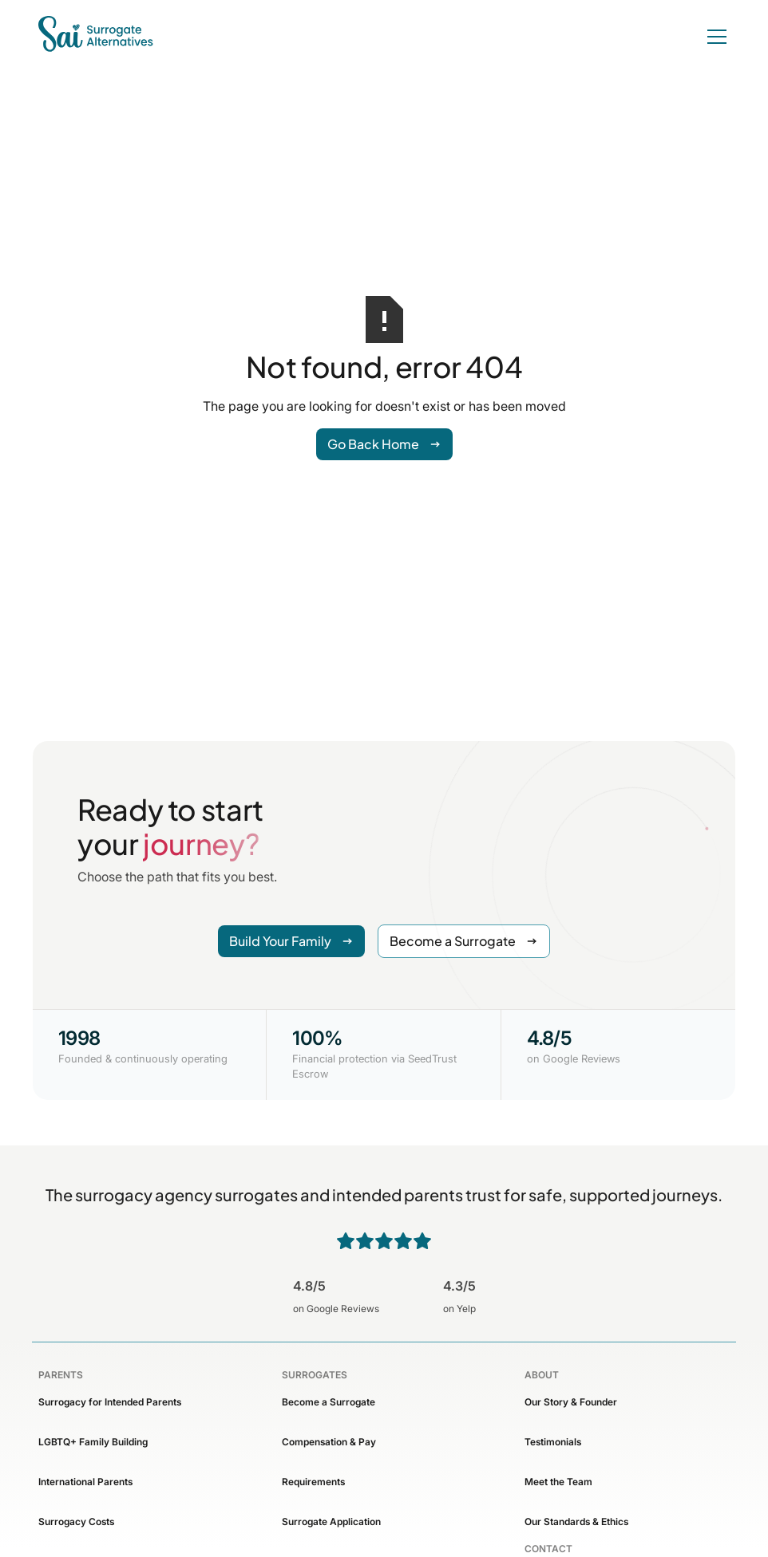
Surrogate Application (331, 1521)
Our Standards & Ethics (576, 1521)
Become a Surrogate (328, 1402)
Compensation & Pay (329, 1442)
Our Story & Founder (571, 1402)
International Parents (85, 1482)
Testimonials (553, 1442)
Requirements (313, 1482)
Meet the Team (558, 1482)
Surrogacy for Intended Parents (109, 1402)
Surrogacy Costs (76, 1521)
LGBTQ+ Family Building (93, 1442)
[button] (714, 37)
